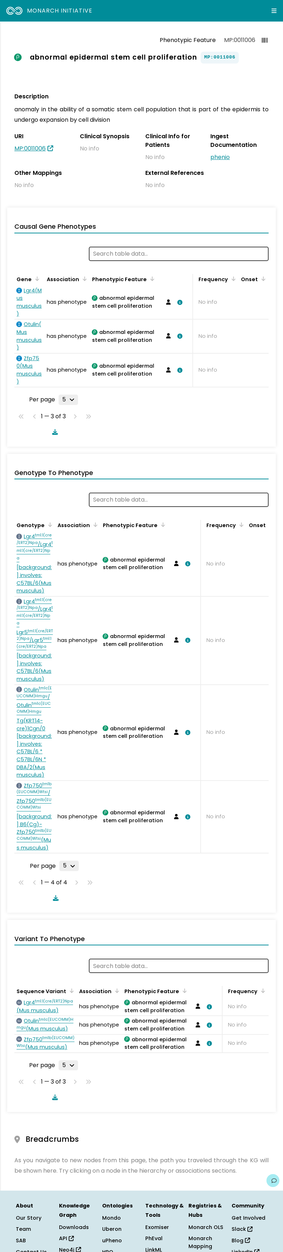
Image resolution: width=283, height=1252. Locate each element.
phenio (220, 157)
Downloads (74, 1227)
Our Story (28, 1217)
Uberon (112, 1229)
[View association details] (179, 302)
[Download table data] (53, 432)
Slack (242, 1229)
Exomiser (157, 1227)
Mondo (111, 1217)
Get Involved (248, 1217)
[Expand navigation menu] (274, 11)
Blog (241, 1240)
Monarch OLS (205, 1227)
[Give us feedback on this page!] (272, 1180)
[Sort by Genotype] (49, 524)
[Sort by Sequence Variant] (70, 990)
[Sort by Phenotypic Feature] (151, 278)
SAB (21, 1240)
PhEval (154, 1238)
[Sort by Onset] (262, 278)
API (66, 1238)
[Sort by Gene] (36, 278)
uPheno (112, 1240)
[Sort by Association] (83, 278)
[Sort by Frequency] (232, 278)
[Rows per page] (68, 400)
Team (23, 1229)
